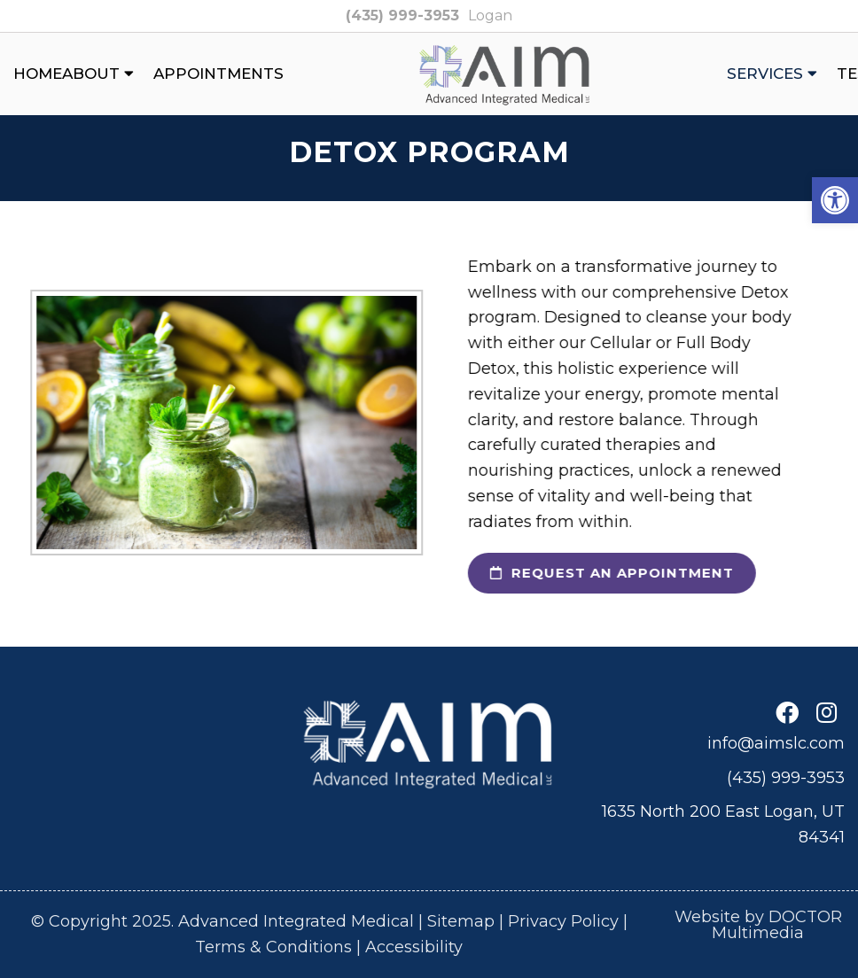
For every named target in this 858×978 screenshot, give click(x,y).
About (91, 73)
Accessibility (414, 947)
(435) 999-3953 (402, 15)
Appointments (218, 73)
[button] (835, 200)
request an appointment (600, 572)
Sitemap (461, 921)
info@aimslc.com (776, 743)
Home (37, 73)
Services (765, 73)
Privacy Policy (563, 921)
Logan (490, 15)
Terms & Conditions (273, 947)
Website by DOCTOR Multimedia (758, 925)
